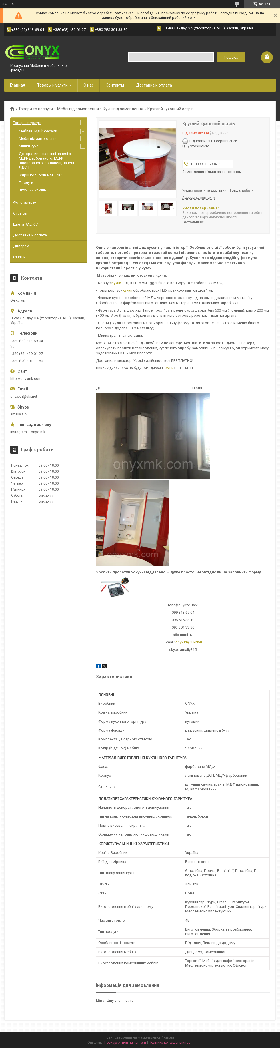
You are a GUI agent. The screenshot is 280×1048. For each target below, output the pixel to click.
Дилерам (21, 246)
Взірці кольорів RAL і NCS (41, 175)
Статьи (19, 257)
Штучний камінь (32, 190)
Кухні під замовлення (123, 109)
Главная (17, 85)
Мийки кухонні (31, 146)
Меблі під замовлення (78, 109)
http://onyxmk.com (25, 378)
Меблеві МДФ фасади (38, 131)
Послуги (26, 182)
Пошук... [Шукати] (231, 57)
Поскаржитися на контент (125, 1043)
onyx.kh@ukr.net (188, 642)
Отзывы (20, 213)
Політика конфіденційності (171, 1043)
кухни (127, 290)
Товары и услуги (52, 85)
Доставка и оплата (154, 85)
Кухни (116, 283)
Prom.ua (167, 1037)
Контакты (115, 85)
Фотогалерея (25, 202)
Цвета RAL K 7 (25, 224)
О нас (88, 85)
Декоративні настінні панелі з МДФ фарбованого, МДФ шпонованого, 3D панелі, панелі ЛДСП (46, 161)
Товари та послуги (35, 109)
